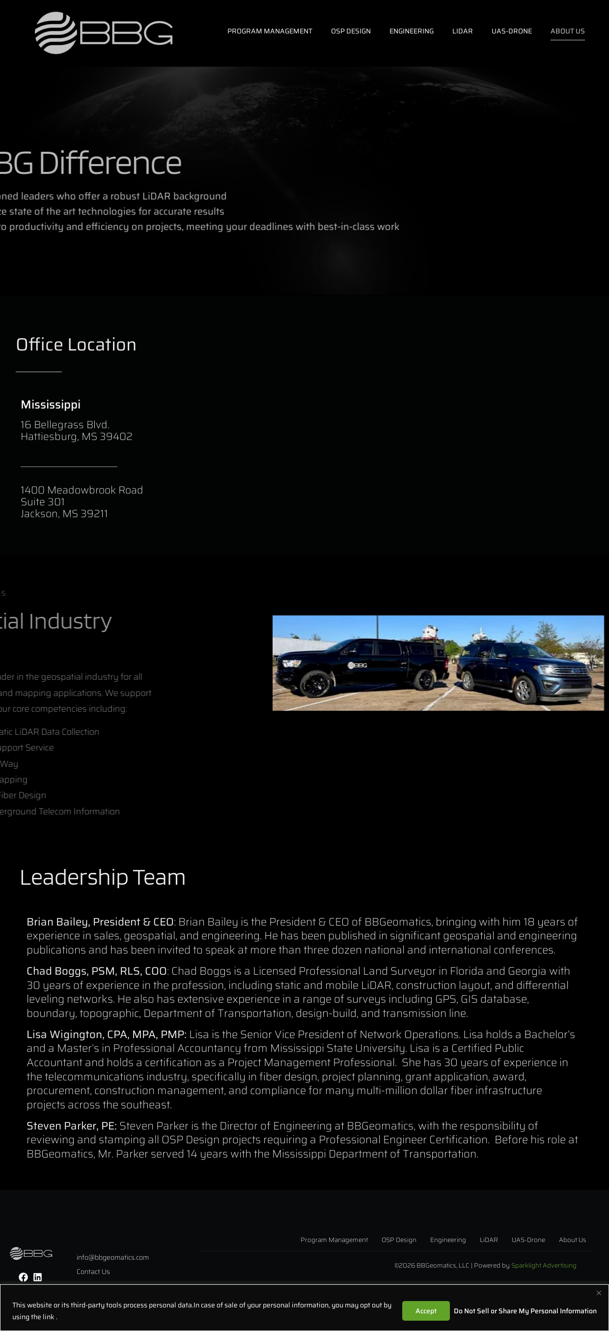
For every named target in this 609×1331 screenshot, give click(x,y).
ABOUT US (568, 31)
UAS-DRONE (512, 31)
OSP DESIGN (351, 31)
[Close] (599, 1293)
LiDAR (462, 31)
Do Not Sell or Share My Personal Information (525, 1310)
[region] (304, 1307)
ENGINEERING (411, 31)
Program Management (269, 31)
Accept (426, 1310)
